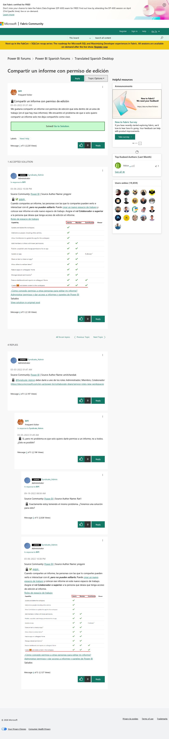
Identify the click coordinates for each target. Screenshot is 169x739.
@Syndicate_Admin (25, 380)
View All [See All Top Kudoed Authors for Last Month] (120, 172)
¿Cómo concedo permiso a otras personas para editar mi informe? (44, 290)
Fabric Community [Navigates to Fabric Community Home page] (31, 23)
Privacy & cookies (130, 718)
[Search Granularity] (80, 38)
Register (123, 31)
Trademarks (162, 718)
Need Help (24, 138)
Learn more (8, 14)
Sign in (134, 31)
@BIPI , (22, 199)
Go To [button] (154, 31)
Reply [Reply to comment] (98, 319)
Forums (50, 23)
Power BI (35, 193)
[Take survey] (125, 137)
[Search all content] (129, 38)
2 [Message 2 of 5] (19, 393)
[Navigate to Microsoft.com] (8, 23)
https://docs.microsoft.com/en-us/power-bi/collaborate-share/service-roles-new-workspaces (57, 383)
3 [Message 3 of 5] (26, 452)
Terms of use (147, 718)
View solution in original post (25, 302)
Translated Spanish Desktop (94, 58)
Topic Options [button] (95, 78)
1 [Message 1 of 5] (19, 145)
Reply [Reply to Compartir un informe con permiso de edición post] (98, 145)
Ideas (76, 23)
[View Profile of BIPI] (20, 91)
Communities (89, 23)
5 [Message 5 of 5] (33, 517)
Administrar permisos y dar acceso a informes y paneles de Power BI (45, 294)
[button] (77, 78)
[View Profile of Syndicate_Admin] (36, 174)
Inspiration (63, 23)
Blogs (103, 23)
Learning (115, 23)
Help (144, 31)
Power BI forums (19, 58)
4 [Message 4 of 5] (19, 312)
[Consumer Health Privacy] (39, 729)
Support (127, 23)
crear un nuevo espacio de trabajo (80, 207)
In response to (18, 182)
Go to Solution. (62, 126)
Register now (101, 46)
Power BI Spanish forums (52, 58)
